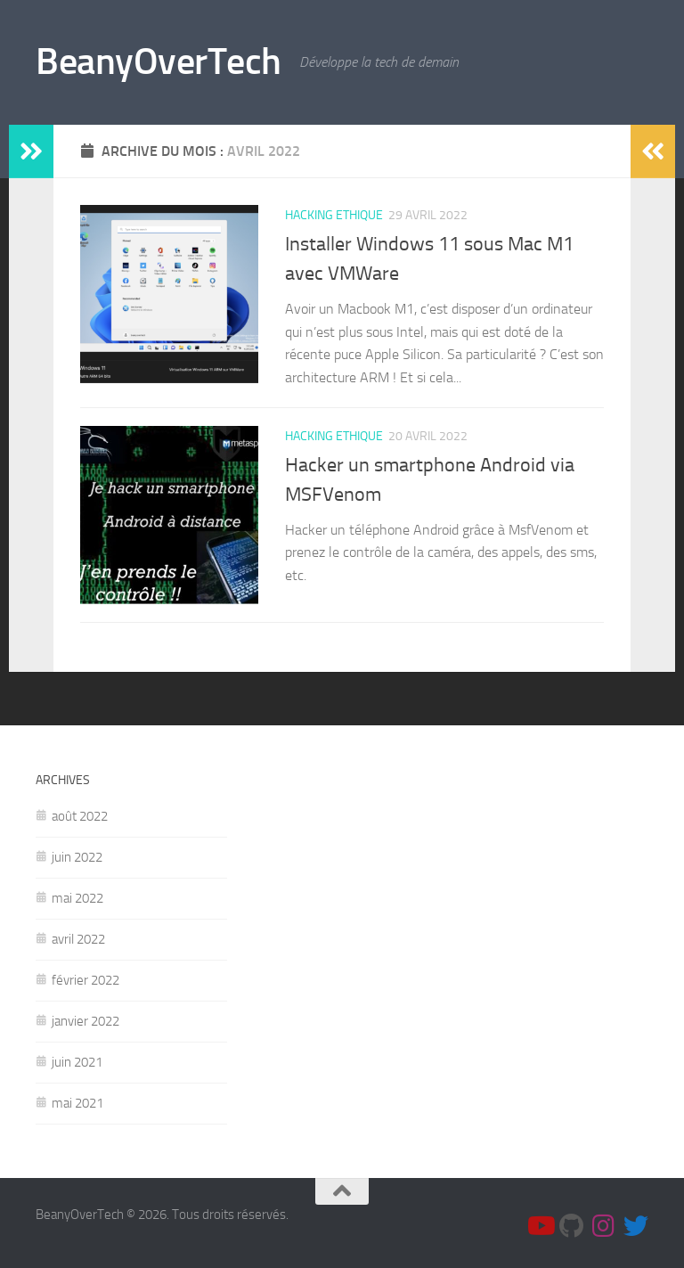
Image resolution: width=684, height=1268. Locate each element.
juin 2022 (77, 857)
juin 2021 (77, 1062)
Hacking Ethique (334, 215)
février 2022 (85, 980)
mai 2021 (77, 1103)
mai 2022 (77, 898)
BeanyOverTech (158, 61)
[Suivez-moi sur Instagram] (603, 1226)
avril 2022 (78, 939)
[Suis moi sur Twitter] (635, 1226)
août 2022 (80, 816)
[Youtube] (539, 1226)
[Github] (571, 1226)
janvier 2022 (85, 1021)
